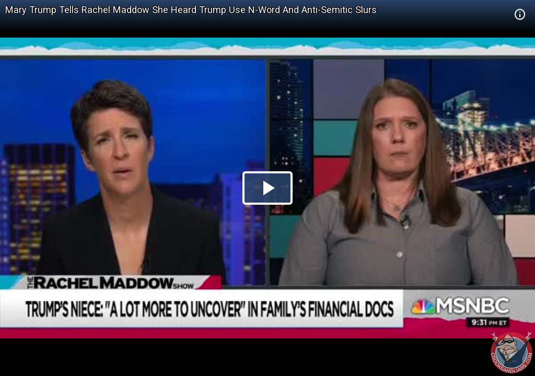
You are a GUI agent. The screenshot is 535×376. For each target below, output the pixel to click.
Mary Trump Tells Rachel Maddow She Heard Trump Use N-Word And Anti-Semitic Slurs (191, 9)
